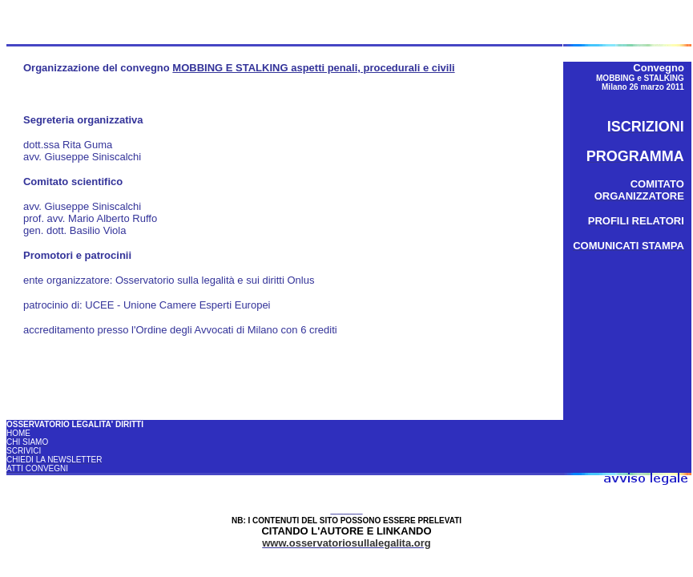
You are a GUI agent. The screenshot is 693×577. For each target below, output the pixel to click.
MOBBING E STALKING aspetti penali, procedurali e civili (313, 68)
